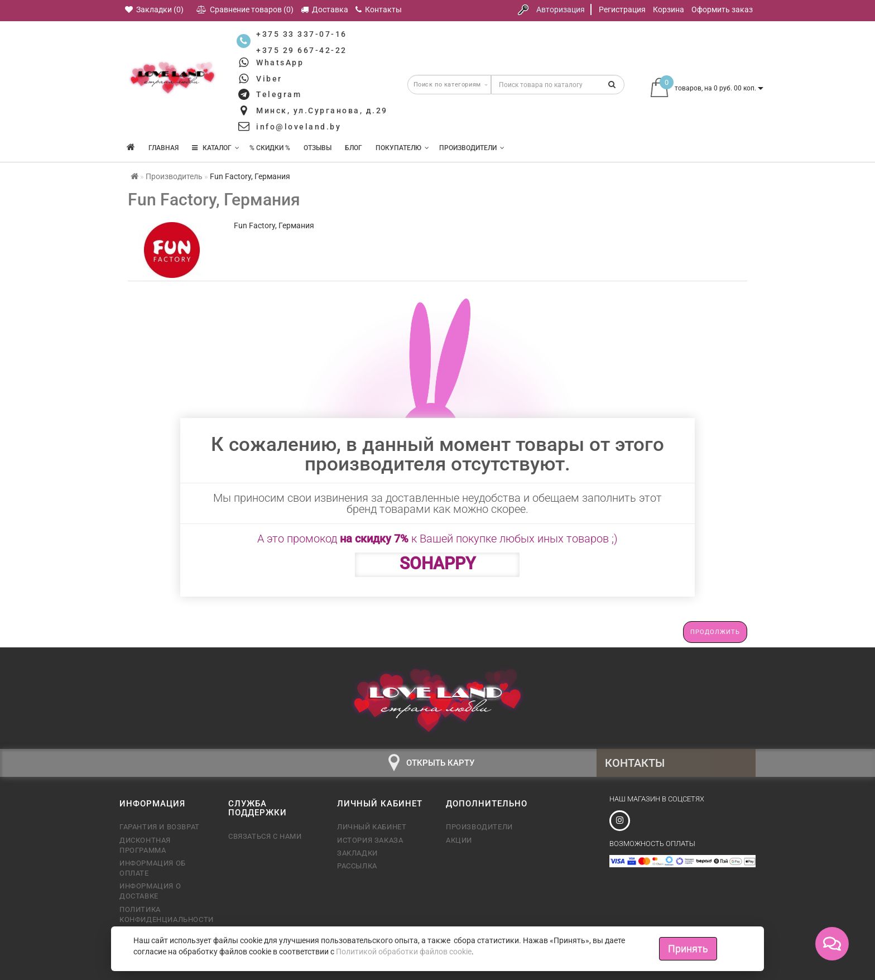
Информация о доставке (150, 891)
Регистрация (622, 9)
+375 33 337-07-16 (301, 34)
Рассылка (357, 866)
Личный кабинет (371, 827)
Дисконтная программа (145, 845)
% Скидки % (269, 148)
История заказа (370, 840)
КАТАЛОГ (215, 148)
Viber (269, 78)
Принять (688, 948)
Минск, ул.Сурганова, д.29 (322, 110)
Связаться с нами (265, 836)
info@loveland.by (298, 126)
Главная (163, 148)
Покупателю (402, 148)
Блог (353, 148)
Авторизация (560, 9)
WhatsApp (280, 62)
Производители (471, 148)
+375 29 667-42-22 (301, 50)
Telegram (278, 94)
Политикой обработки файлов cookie (404, 951)
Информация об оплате (152, 868)
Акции (459, 840)
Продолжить (715, 632)
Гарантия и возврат (159, 827)
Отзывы (317, 148)
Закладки (357, 853)
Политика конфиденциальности (165, 914)
